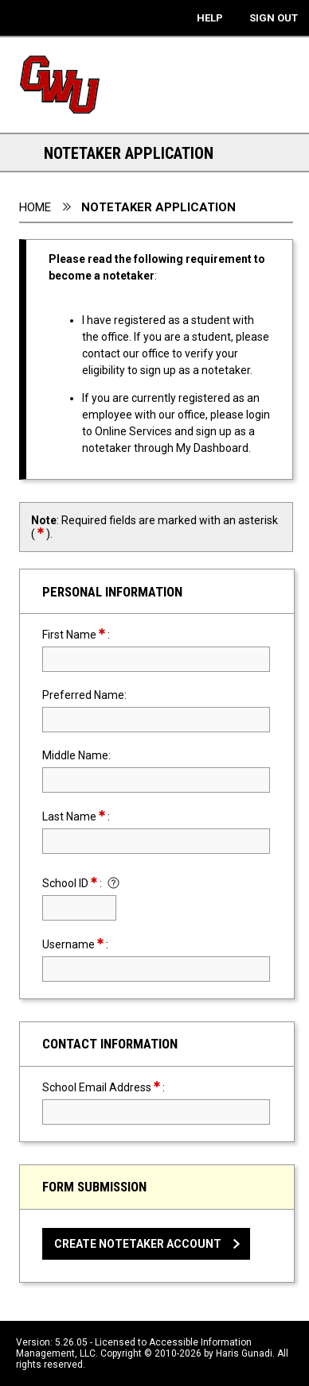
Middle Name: (76, 755)
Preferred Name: (84, 695)
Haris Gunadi (244, 1353)
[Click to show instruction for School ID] (114, 885)
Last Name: (104, 816)
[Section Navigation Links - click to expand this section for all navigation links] (24, 152)
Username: (103, 944)
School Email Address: (131, 1087)
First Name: (104, 634)
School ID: (73, 883)
